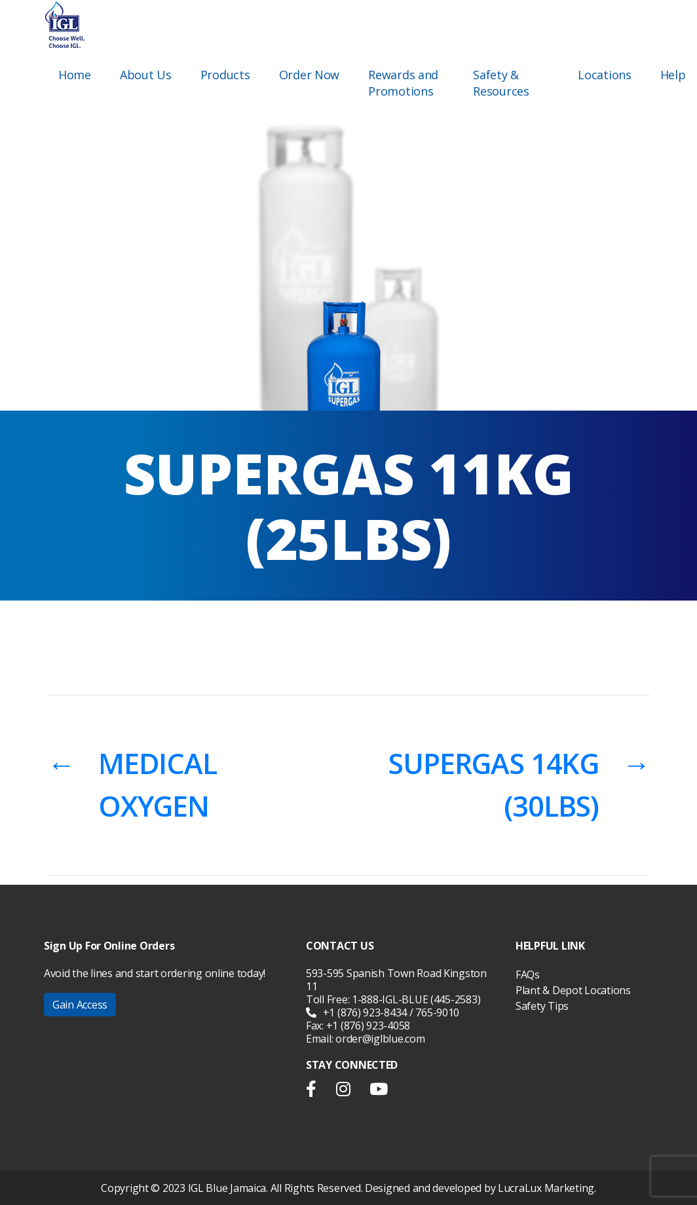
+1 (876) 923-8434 (356, 1012)
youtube (379, 1092)
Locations (604, 75)
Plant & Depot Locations (573, 990)
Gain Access (79, 1004)
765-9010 (437, 1012)
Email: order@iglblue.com (365, 1038)
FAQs (528, 974)
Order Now (309, 75)
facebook (316, 1092)
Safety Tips (542, 1006)
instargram (343, 1092)
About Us (146, 75)
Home (74, 75)
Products (225, 75)
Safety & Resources (501, 83)
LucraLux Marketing (546, 1188)
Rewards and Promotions (403, 83)
